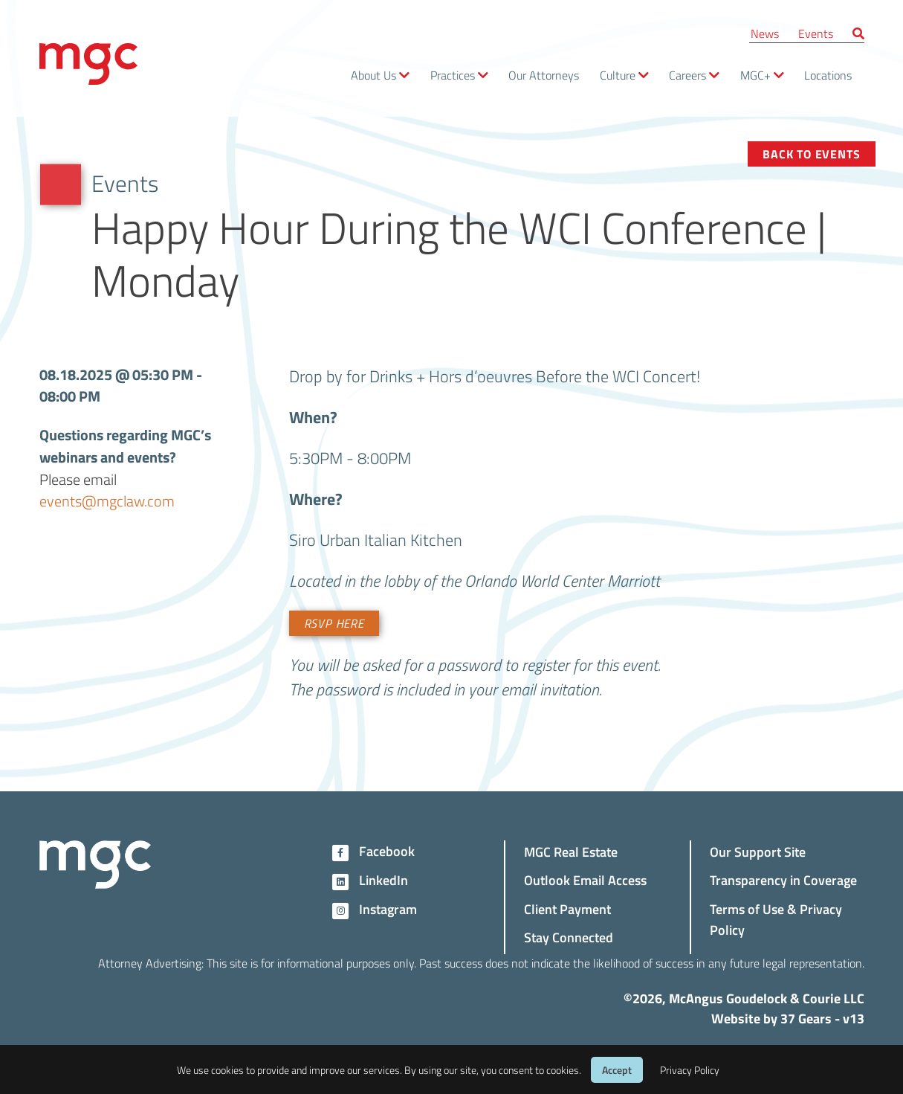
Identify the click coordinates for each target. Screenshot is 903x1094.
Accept (617, 1070)
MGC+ (755, 75)
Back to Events (811, 153)
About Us (373, 75)
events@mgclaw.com (107, 501)
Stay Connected (568, 936)
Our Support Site (758, 851)
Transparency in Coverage (783, 879)
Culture (617, 75)
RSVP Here (334, 623)
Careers (687, 75)
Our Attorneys (543, 75)
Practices (452, 75)
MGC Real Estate (571, 851)
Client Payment (567, 908)
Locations (828, 75)
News (765, 33)
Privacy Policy (689, 1070)
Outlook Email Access (585, 879)
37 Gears (806, 1018)
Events (815, 33)
